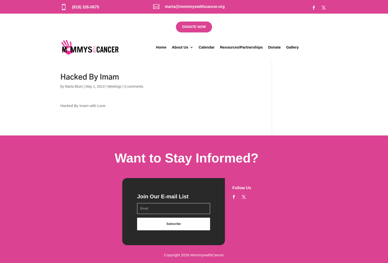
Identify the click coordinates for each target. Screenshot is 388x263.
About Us (180, 47)
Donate (274, 47)
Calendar (207, 47)
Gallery (292, 47)
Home (161, 47)
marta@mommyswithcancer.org (195, 6)
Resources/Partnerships (241, 47)
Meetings (114, 86)
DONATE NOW (194, 27)
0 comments (133, 86)
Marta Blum (74, 86)
